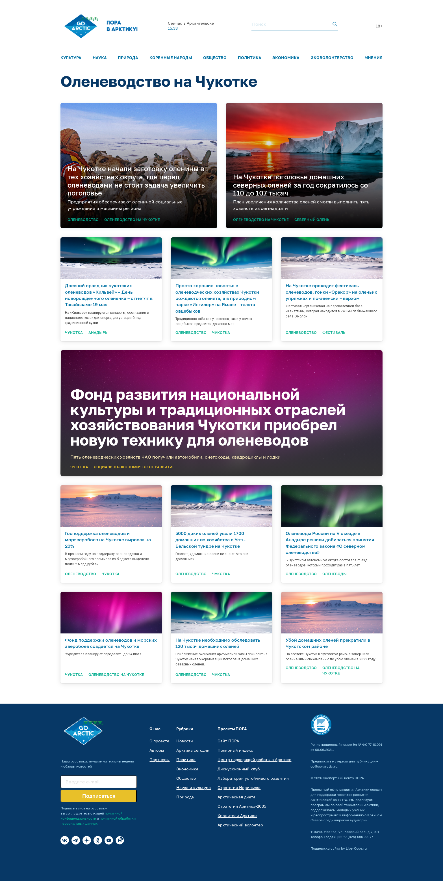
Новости (184, 740)
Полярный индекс (235, 750)
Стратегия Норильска (239, 787)
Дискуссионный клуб (239, 768)
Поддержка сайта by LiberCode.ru (338, 848)
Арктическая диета (236, 796)
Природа (128, 57)
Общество (215, 57)
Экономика (285, 57)
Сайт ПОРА (228, 740)
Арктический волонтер (240, 824)
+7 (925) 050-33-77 (358, 837)
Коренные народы (170, 57)
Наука (100, 57)
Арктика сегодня (192, 750)
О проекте (159, 740)
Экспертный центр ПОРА (343, 778)
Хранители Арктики (237, 815)
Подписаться (98, 796)
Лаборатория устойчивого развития (253, 778)
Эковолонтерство (332, 57)
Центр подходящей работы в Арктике (254, 759)
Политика (249, 57)
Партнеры (159, 759)
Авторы (156, 750)
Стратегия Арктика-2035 (242, 806)
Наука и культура (193, 787)
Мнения (373, 57)
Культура (70, 57)
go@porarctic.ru (323, 766)
